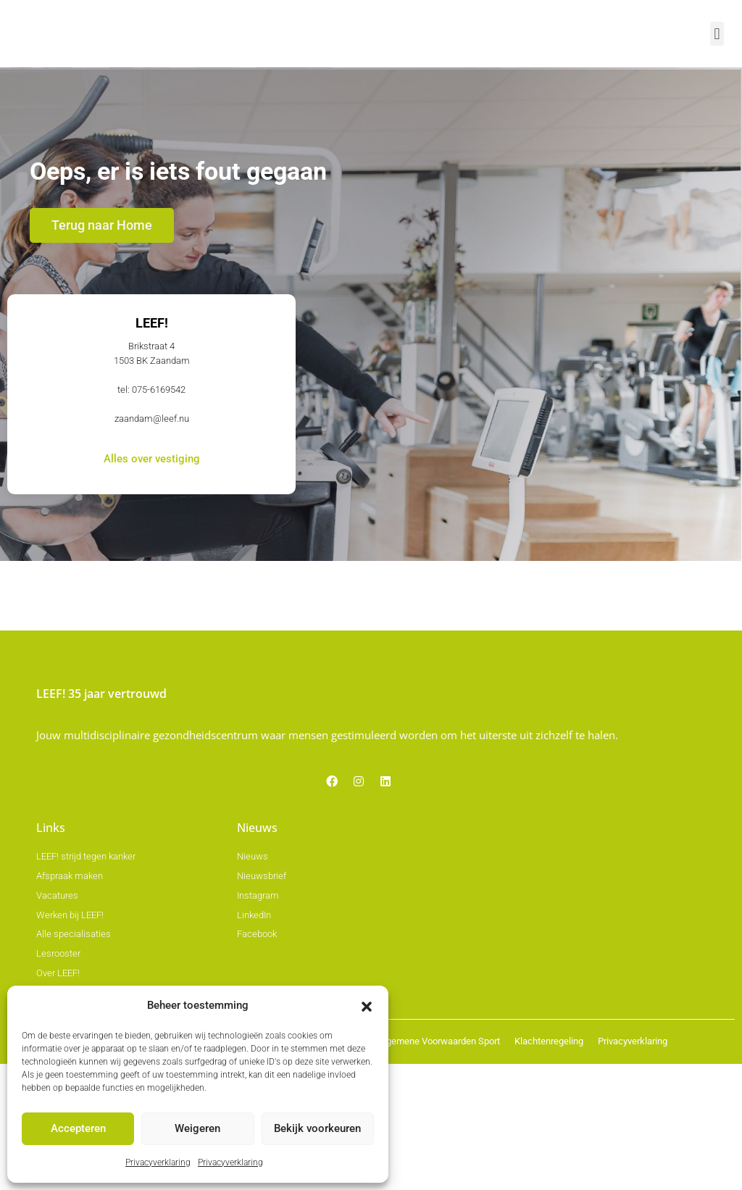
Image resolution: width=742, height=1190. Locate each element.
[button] (366, 1009)
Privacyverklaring (158, 1164)
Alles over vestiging (152, 599)
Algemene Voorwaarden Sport (439, 1167)
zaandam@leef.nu (151, 556)
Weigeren (197, 1131)
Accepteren (78, 1131)
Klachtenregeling (548, 1167)
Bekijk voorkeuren (317, 1131)
